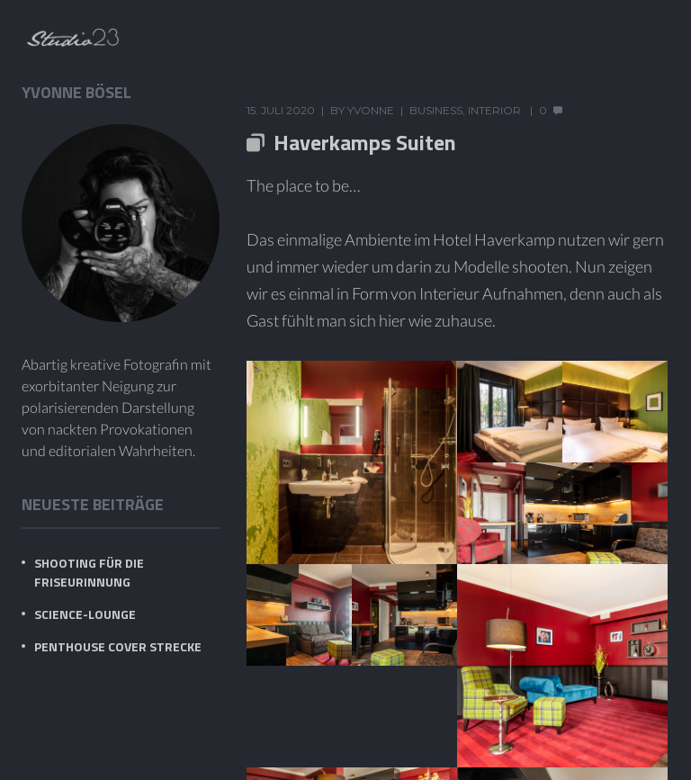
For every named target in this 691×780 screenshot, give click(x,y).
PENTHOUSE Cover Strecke (118, 646)
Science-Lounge (85, 614)
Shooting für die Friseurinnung (89, 572)
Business (435, 110)
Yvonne (370, 110)
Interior (494, 110)
